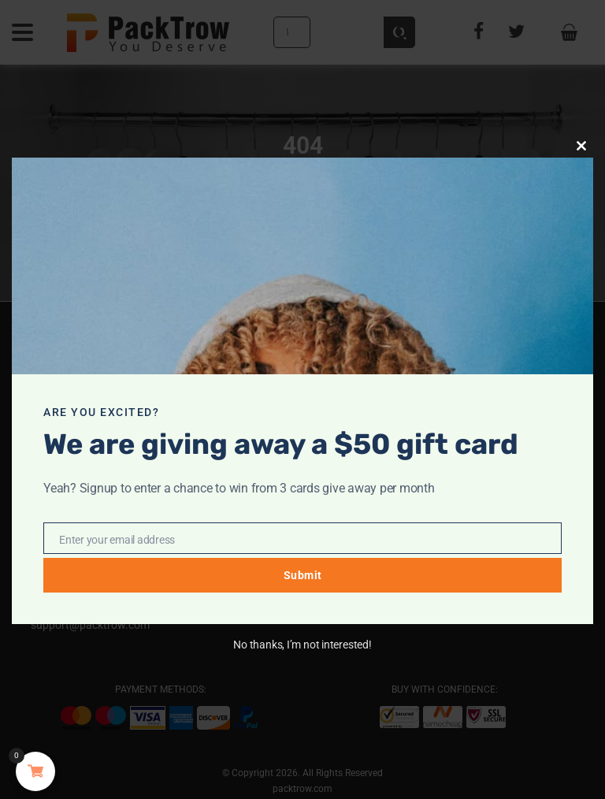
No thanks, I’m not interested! (302, 644)
